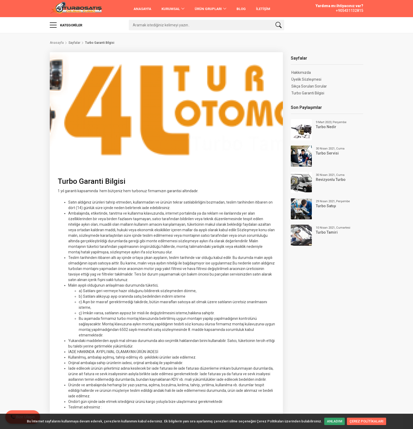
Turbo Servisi (327, 153)
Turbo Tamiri (327, 232)
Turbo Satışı (326, 206)
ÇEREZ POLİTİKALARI (367, 421)
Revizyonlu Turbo (331, 179)
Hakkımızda (301, 72)
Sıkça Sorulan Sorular (309, 86)
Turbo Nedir (326, 127)
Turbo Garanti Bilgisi (307, 93)
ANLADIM (334, 421)
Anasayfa (57, 43)
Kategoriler (66, 25)
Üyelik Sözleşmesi (306, 79)
